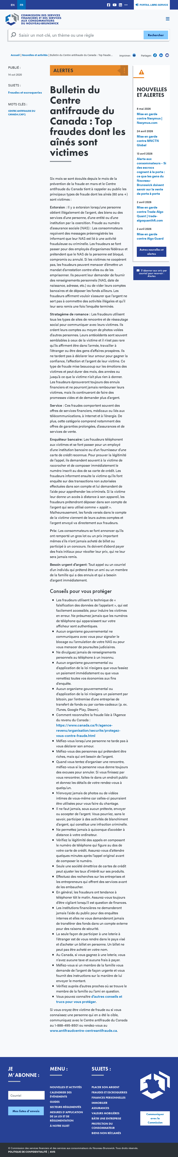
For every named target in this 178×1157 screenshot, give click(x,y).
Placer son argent (105, 1087)
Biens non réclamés (106, 1133)
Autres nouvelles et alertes (152, 252)
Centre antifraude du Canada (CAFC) (21, 112)
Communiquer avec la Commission (155, 1118)
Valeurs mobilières (105, 1113)
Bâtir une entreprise (106, 1118)
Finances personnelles (109, 1097)
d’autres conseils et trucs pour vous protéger (89, 999)
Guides (55, 1102)
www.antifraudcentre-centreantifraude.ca (83, 1030)
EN (13, 5)
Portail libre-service (154, 4)
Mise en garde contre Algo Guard (150, 236)
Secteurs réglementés (65, 1107)
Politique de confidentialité (27, 1151)
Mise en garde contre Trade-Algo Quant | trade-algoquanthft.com (150, 213)
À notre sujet (59, 1126)
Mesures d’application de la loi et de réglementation (66, 1116)
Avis (52, 1151)
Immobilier (99, 1103)
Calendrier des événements (61, 1094)
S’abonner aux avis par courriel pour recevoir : (151, 273)
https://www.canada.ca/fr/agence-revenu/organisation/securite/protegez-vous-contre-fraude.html (88, 730)
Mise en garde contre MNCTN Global (148, 140)
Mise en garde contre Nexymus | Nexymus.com (149, 118)
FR (21, 5)
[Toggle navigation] (167, 19)
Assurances (100, 1108)
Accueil (15, 55)
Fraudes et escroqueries (25, 92)
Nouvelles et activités (35, 55)
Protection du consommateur (103, 1126)
